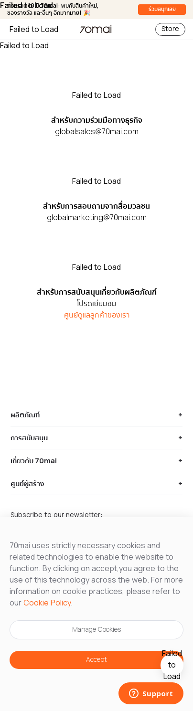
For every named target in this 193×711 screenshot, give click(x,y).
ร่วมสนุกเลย (162, 9)
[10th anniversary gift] (172, 665)
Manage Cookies (96, 630)
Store (170, 29)
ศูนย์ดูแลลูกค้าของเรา (96, 315)
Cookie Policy (47, 603)
